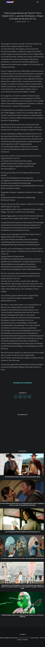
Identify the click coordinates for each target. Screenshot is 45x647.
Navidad (25, 639)
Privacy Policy (34, 638)
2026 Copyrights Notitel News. (9, 638)
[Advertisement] (22, 430)
